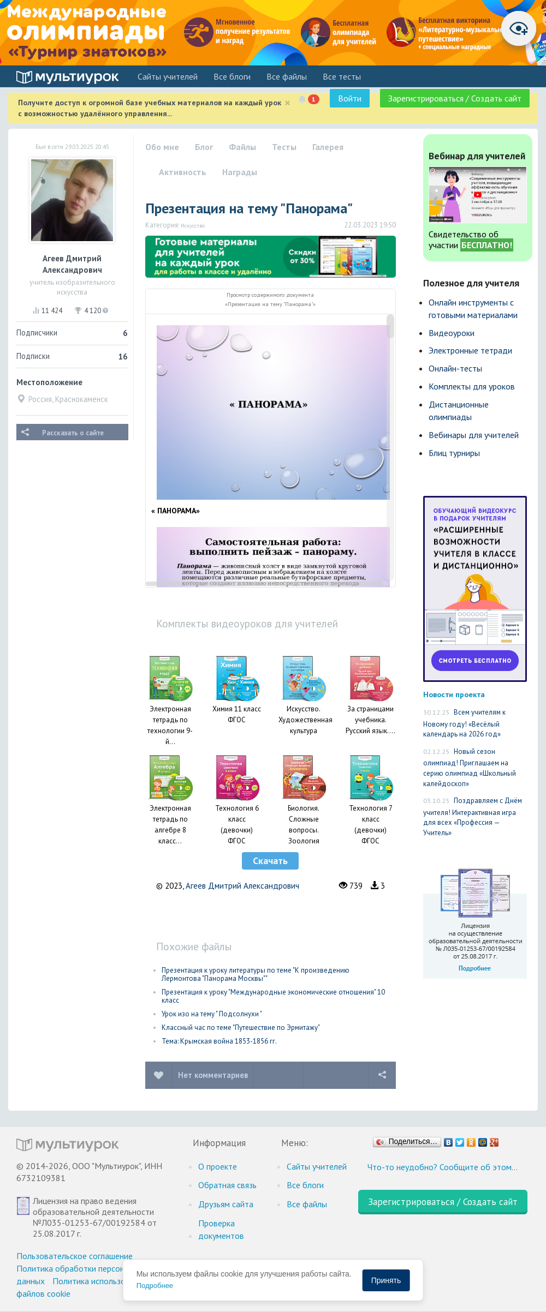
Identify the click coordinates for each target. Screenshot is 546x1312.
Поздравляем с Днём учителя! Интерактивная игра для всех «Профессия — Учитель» (472, 816)
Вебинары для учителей (474, 434)
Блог (204, 146)
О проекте (217, 1166)
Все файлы (286, 76)
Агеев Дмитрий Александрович (242, 885)
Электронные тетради (470, 350)
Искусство (193, 225)
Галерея (327, 146)
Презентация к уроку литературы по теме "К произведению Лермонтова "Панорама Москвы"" (255, 974)
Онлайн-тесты (455, 368)
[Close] (287, 103)
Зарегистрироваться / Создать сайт (454, 98)
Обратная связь (227, 1184)
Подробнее (154, 1285)
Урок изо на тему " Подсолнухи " (212, 1014)
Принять (386, 1280)
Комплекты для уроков (472, 386)
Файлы (242, 146)
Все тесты (342, 76)
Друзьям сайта (225, 1204)
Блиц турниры (454, 452)
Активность (182, 171)
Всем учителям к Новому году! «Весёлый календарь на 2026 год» (464, 723)
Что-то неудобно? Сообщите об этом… (442, 1166)
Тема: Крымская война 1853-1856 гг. (219, 1041)
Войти (349, 98)
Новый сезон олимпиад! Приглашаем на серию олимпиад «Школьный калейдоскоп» (469, 767)
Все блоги (232, 76)
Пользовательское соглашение (74, 1255)
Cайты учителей (168, 76)
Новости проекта (454, 694)
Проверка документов (221, 1229)
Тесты (284, 146)
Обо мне (162, 146)
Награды (239, 171)
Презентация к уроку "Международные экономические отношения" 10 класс (273, 996)
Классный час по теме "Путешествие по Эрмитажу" (241, 1027)
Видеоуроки (451, 332)
